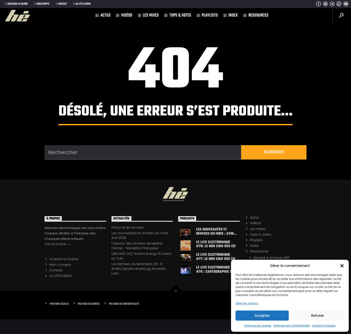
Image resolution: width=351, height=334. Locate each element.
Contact (61, 4)
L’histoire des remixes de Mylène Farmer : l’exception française (137, 260)
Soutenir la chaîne (16, 4)
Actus (106, 15)
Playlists (210, 15)
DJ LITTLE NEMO (81, 4)
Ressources (258, 15)
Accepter (262, 315)
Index (233, 15)
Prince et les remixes (127, 242)
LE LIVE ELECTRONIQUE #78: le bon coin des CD (215, 259)
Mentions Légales (59, 318)
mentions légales (324, 326)
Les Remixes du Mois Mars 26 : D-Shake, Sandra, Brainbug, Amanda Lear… (138, 283)
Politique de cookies (257, 326)
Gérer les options (246, 303)
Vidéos (126, 15)
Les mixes (151, 15)
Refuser (317, 315)
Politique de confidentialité (292, 326)
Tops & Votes (180, 15)
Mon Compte (41, 4)
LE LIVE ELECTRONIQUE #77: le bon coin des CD (215, 271)
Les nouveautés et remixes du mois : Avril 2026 (215, 246)
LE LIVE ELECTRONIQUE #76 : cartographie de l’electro (215, 284)
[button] (342, 266)
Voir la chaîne (58, 259)
